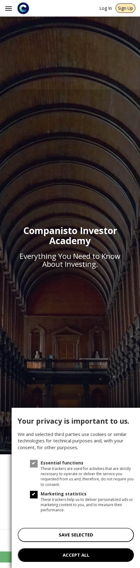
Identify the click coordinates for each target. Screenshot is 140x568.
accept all (76, 555)
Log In (105, 8)
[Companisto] (44, 8)
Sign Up (125, 8)
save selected (76, 535)
